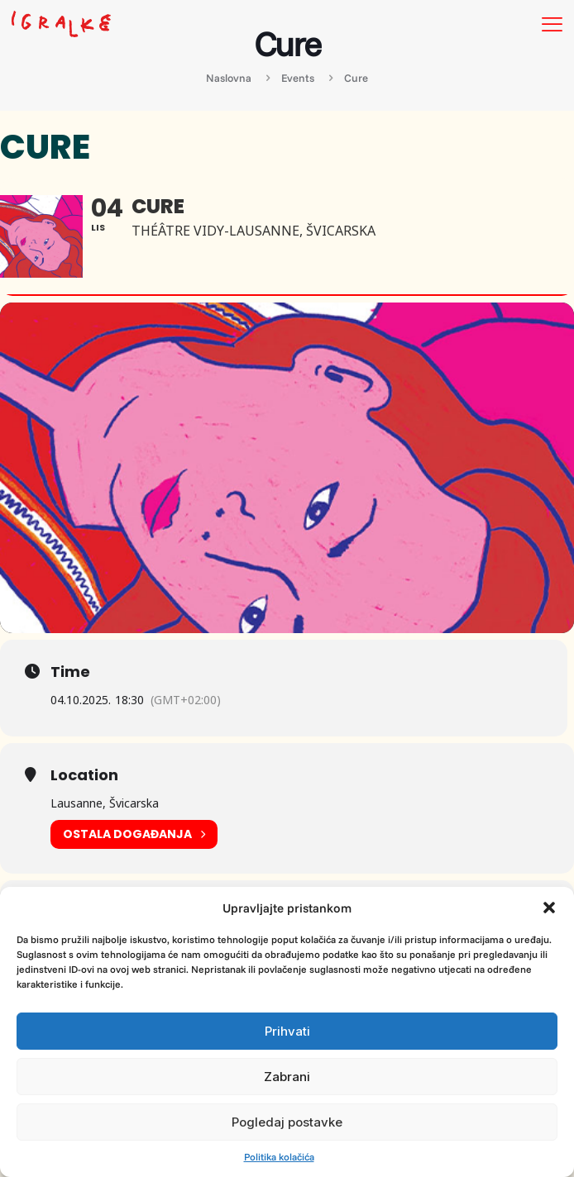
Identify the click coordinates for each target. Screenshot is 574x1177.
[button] (549, 907)
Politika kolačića (279, 1157)
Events (297, 77)
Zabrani (287, 1076)
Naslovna (228, 77)
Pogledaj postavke (287, 1122)
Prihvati (287, 1031)
